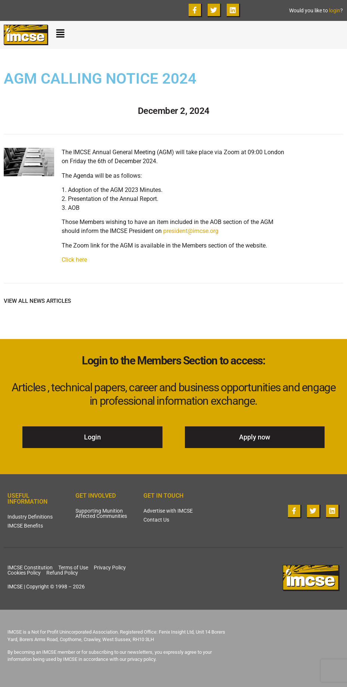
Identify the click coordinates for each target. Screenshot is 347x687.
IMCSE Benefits (25, 526)
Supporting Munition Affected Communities (101, 513)
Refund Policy (62, 572)
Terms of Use (73, 567)
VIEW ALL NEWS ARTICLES (37, 301)
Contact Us (156, 520)
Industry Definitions (30, 517)
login (334, 10)
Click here (74, 259)
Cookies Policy (24, 572)
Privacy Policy (110, 567)
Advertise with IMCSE (168, 511)
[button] (199, 35)
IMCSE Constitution (30, 567)
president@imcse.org (191, 230)
